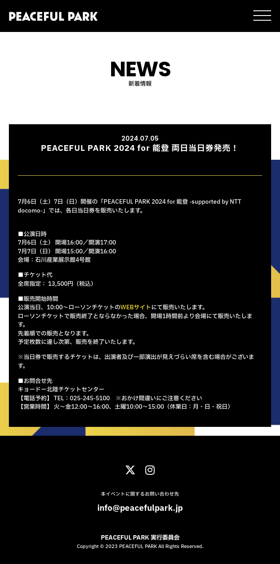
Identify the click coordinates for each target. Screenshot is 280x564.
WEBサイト (135, 307)
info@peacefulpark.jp (140, 508)
